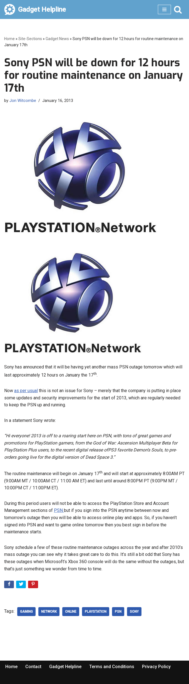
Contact (33, 666)
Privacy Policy (156, 666)
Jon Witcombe (22, 100)
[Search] (178, 9)
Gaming (26, 612)
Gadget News (57, 38)
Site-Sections (30, 38)
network (49, 612)
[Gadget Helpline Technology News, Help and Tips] (35, 9)
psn (118, 612)
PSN (59, 510)
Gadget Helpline (65, 666)
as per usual (26, 390)
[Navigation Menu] (164, 9)
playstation (95, 612)
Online (70, 612)
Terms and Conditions (111, 666)
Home (9, 38)
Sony (134, 612)
